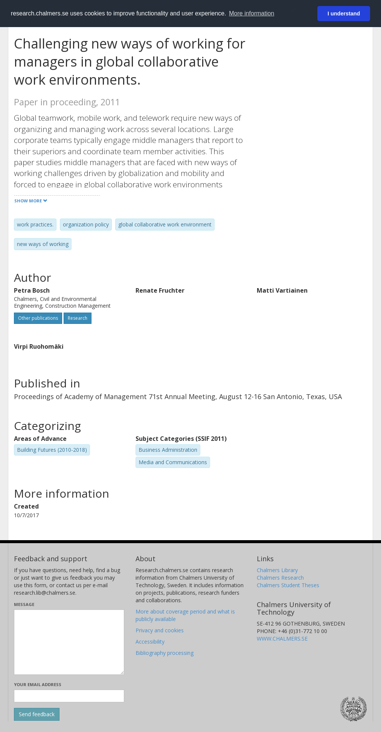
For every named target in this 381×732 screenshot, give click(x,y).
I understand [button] (344, 14)
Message (24, 604)
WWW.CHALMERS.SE (282, 638)
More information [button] (251, 13)
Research (77, 318)
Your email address (37, 684)
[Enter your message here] (69, 642)
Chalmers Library (277, 570)
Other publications (38, 318)
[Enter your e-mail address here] (69, 695)
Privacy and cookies (160, 630)
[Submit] (36, 714)
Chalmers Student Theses (288, 585)
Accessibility (150, 641)
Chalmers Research (280, 577)
